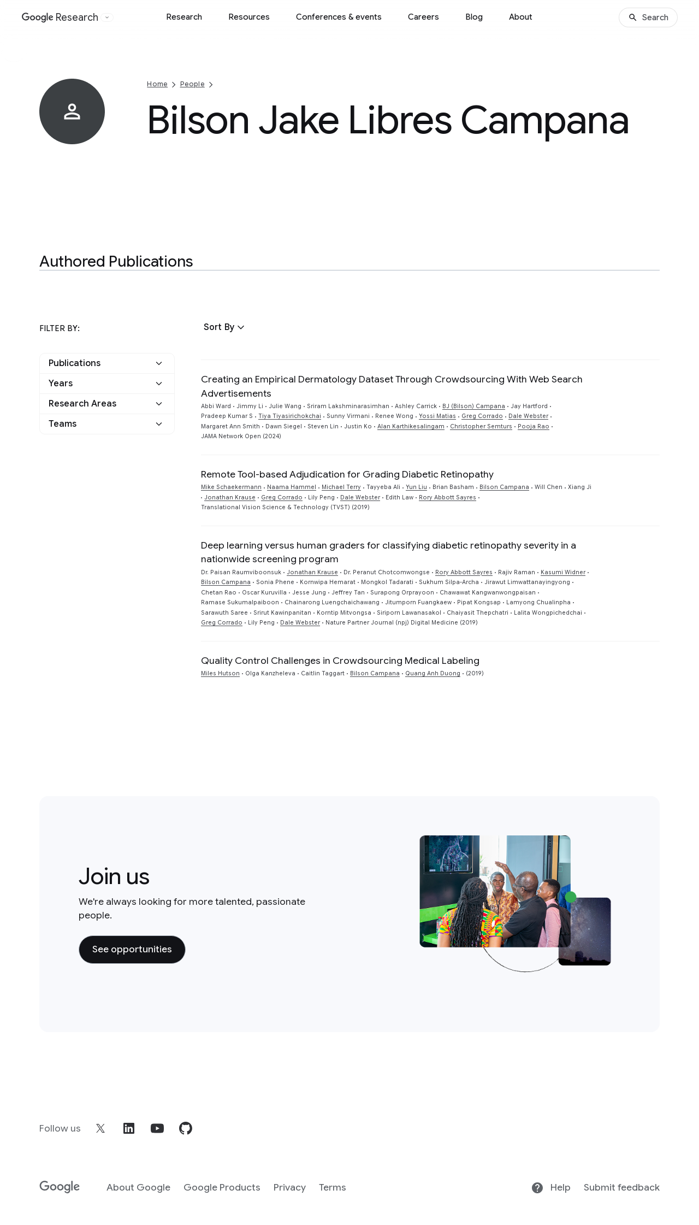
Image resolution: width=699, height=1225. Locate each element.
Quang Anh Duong (432, 673)
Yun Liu (416, 487)
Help (551, 1187)
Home (157, 84)
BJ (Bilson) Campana (473, 406)
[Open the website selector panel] (107, 17)
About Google (138, 1187)
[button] (225, 327)
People (192, 84)
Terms (332, 1187)
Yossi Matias (437, 416)
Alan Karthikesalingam (411, 426)
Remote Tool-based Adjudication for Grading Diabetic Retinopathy (347, 474)
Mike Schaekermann (231, 487)
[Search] (648, 17)
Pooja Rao (533, 426)
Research (184, 17)
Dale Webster (528, 416)
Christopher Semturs (481, 426)
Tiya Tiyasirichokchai (289, 416)
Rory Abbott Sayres (447, 497)
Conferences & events (339, 17)
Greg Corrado (482, 416)
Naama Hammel (291, 487)
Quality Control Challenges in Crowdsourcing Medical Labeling (340, 661)
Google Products (221, 1187)
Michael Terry (341, 487)
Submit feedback (622, 1187)
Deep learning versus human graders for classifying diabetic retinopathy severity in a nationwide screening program (388, 552)
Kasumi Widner (563, 572)
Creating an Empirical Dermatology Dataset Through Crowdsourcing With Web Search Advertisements (392, 386)
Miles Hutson (220, 673)
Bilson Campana (504, 487)
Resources (249, 17)
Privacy (290, 1187)
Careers (423, 17)
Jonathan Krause (230, 497)
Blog (474, 17)
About (520, 17)
